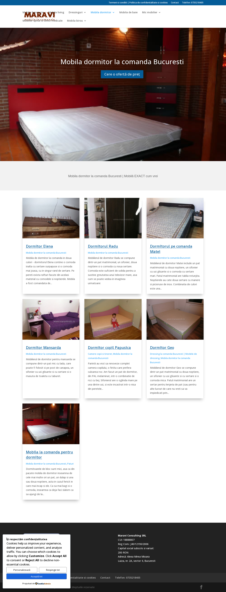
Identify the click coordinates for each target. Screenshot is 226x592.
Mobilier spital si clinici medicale (43, 20)
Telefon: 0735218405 (192, 3)
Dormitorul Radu (103, 246)
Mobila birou (75, 20)
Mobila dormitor (101, 12)
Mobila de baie (128, 12)
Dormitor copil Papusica (109, 347)
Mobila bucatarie (33, 12)
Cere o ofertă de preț (122, 74)
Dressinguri (76, 12)
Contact (175, 3)
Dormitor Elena (39, 246)
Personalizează (21, 569)
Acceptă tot (36, 576)
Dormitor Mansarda (43, 347)
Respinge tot (53, 569)
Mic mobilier (149, 12)
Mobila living (56, 12)
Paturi (70, 463)
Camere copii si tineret (100, 353)
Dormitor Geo (162, 347)
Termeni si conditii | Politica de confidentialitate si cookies (138, 3)
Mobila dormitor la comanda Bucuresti (46, 252)
